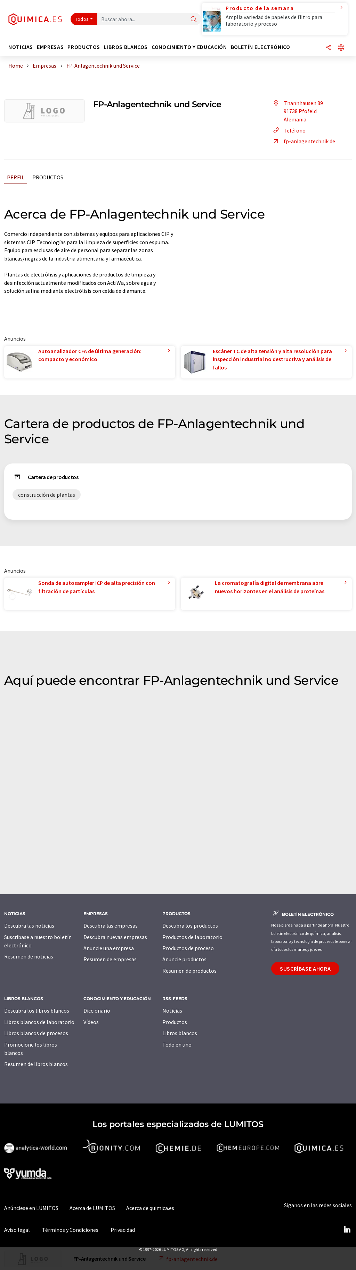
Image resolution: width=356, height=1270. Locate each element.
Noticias (172, 1010)
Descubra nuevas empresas (115, 937)
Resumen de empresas (110, 959)
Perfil (15, 177)
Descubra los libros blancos (36, 1010)
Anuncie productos (184, 959)
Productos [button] (83, 47)
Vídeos (91, 1021)
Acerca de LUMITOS (92, 1207)
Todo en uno (177, 1044)
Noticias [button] (20, 47)
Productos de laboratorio (192, 937)
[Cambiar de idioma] (341, 48)
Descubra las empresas (110, 925)
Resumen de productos (189, 970)
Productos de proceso (188, 948)
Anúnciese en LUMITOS (31, 1207)
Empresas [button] (50, 47)
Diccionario (96, 1010)
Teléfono (288, 130)
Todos (82, 19)
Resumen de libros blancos (36, 1063)
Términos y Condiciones (70, 1229)
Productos (47, 177)
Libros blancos (179, 1033)
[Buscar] (194, 20)
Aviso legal (17, 1229)
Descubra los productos (190, 925)
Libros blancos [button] (126, 47)
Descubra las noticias (29, 925)
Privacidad (123, 1229)
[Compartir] (328, 48)
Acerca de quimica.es (150, 1207)
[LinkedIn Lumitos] (347, 1229)
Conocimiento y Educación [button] (189, 47)
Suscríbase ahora (305, 968)
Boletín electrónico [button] (260, 47)
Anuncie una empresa (108, 948)
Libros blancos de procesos (36, 1033)
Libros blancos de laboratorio (39, 1021)
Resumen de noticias (28, 956)
